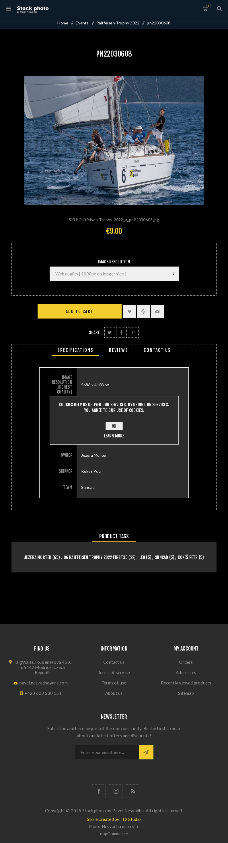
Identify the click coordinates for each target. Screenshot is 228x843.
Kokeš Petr (188, 557)
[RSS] (132, 791)
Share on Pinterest (133, 332)
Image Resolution (114, 262)
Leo (142, 557)
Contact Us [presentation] (157, 350)
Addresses (186, 672)
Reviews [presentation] (118, 350)
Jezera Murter (38, 557)
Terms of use (114, 682)
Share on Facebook (121, 332)
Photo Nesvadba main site (114, 826)
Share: (95, 332)
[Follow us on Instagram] (115, 791)
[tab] (75, 350)
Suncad (161, 557)
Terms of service (114, 672)
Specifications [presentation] (75, 350)
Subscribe (146, 752)
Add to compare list (143, 311)
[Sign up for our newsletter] (107, 752)
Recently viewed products (186, 682)
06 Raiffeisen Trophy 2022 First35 (96, 557)
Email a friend (157, 311)
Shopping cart (208, 6)
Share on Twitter (109, 332)
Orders (186, 662)
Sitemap (186, 693)
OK (114, 426)
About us (114, 693)
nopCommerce (114, 833)
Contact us (113, 662)
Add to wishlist (129, 311)
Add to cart (79, 311)
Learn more (114, 436)
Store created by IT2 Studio (114, 819)
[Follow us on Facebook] (99, 791)
